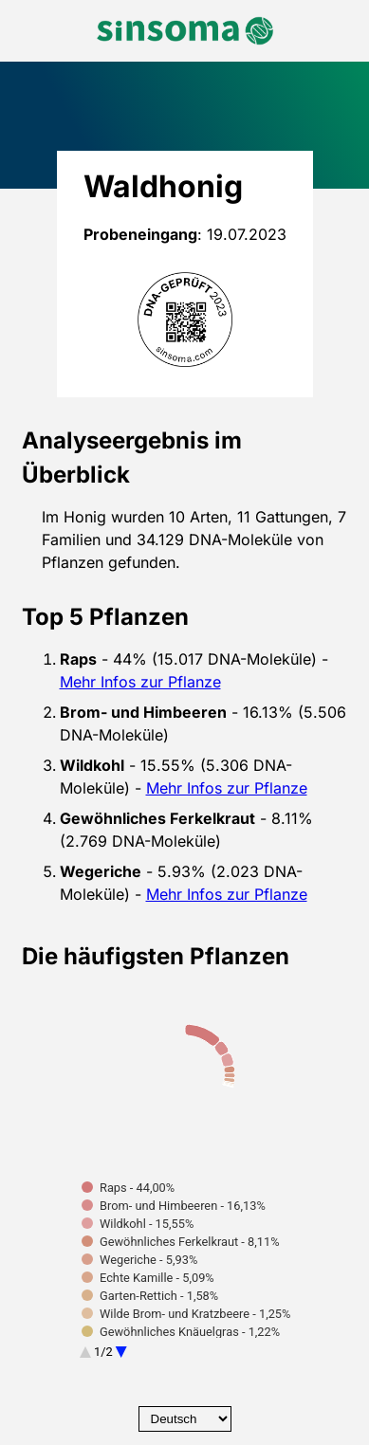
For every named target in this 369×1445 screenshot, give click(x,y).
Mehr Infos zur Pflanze (140, 681)
